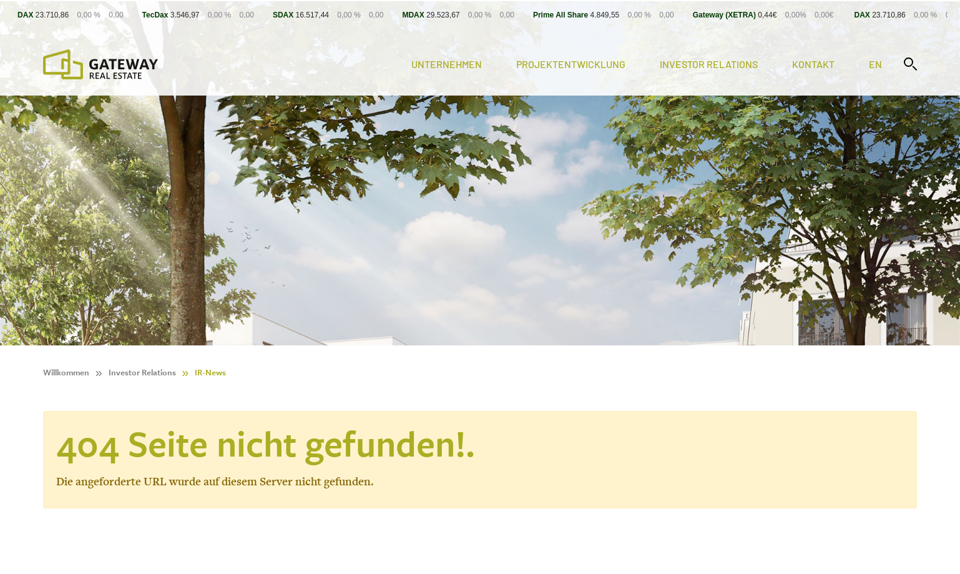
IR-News (210, 373)
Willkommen (66, 373)
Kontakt (813, 64)
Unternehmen (446, 64)
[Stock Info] (480, 14)
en (875, 64)
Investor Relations (709, 64)
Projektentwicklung (570, 64)
